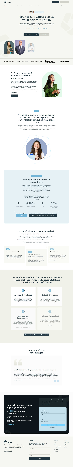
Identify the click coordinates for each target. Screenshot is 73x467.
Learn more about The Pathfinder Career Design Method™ (36, 334)
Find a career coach (44, 34)
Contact (40, 5)
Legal (65, 444)
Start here (22, 215)
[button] (24, 5)
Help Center (66, 442)
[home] (7, 2)
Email (42, 419)
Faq (65, 445)
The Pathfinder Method (15, 5)
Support (65, 447)
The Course (56, 451)
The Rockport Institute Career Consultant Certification (43, 215)
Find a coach (55, 2)
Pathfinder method (57, 445)
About (9, 5)
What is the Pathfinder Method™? (31, 34)
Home (5, 5)
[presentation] (36, 462)
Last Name (43, 414)
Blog (36, 5)
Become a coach (64, 2)
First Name (43, 410)
